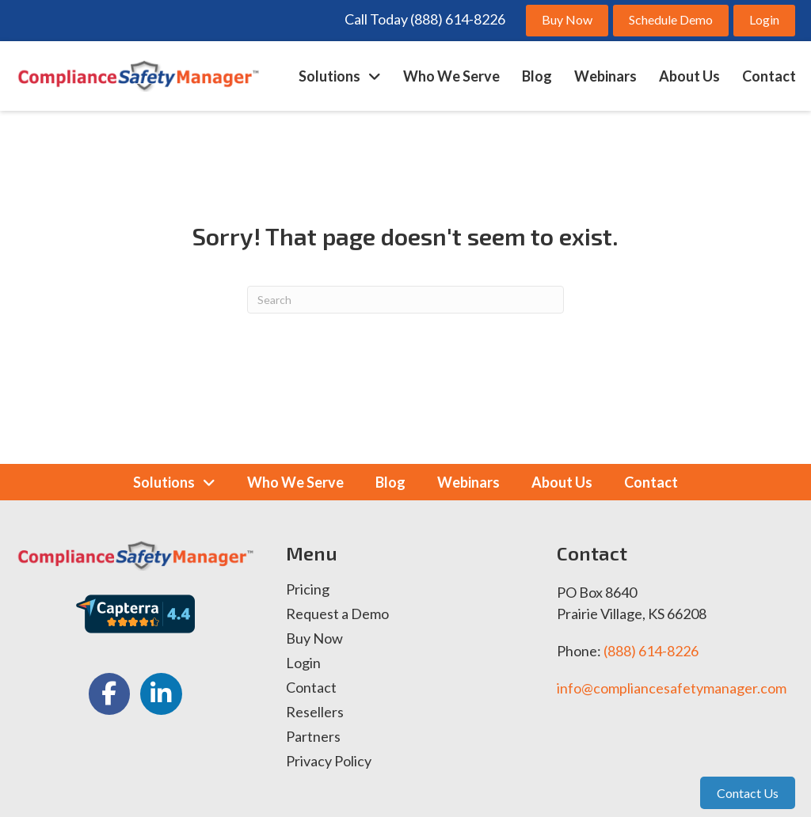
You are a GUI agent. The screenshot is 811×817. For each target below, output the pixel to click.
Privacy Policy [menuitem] (328, 762)
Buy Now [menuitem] (314, 639)
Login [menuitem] (303, 663)
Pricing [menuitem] (307, 590)
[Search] (405, 300)
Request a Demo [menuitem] (337, 614)
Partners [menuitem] (313, 737)
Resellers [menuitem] (315, 712)
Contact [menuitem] (311, 688)
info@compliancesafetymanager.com (671, 688)
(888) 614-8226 (651, 650)
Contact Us (748, 792)
